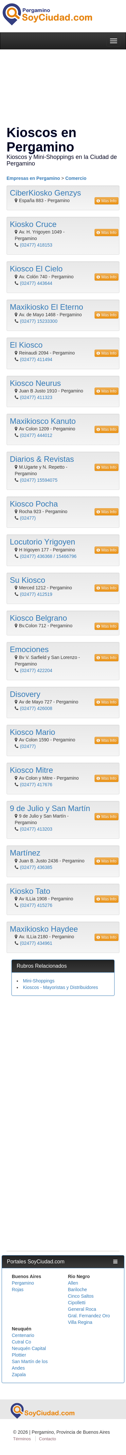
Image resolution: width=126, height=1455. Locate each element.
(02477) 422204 (36, 670)
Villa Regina (80, 1322)
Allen (73, 1283)
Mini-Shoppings (39, 980)
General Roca (82, 1309)
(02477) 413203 (36, 829)
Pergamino (23, 1283)
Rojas (18, 1289)
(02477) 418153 (36, 245)
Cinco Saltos (81, 1296)
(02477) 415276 (36, 905)
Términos (22, 1438)
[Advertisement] (61, 1063)
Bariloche (77, 1289)
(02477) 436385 (36, 867)
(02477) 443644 (36, 283)
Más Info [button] (107, 201)
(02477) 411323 (36, 397)
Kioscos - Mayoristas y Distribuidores (60, 987)
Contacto (47, 1438)
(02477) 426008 (36, 708)
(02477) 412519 (36, 594)
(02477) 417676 (36, 784)
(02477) (28, 518)
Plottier (19, 1355)
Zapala (19, 1374)
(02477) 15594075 (38, 480)
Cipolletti (77, 1302)
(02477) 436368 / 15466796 (48, 556)
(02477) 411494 (36, 359)
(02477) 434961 (36, 943)
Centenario (23, 1335)
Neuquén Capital (29, 1348)
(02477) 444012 (36, 435)
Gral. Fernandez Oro (89, 1315)
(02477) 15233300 (38, 321)
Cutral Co (21, 1341)
